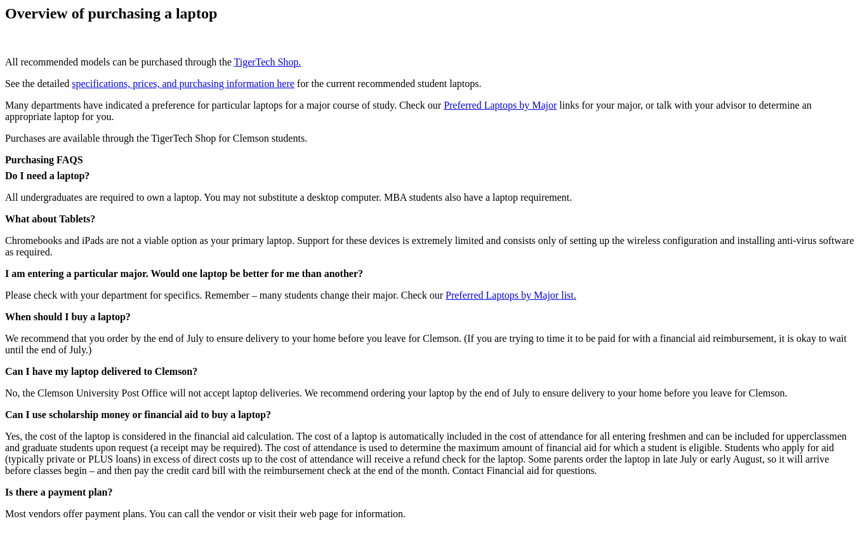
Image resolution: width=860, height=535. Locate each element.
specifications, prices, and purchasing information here (183, 83)
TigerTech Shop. (267, 62)
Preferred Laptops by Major (500, 105)
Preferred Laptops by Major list (510, 295)
